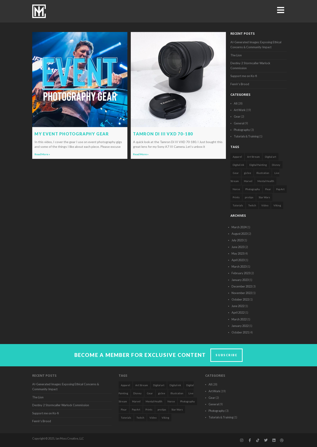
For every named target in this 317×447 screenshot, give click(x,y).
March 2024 (239, 227)
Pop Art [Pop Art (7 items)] (280, 189)
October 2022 (240, 299)
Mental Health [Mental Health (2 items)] (265, 181)
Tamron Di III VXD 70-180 (163, 133)
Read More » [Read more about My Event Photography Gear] (42, 154)
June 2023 (238, 247)
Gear (237, 116)
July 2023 (237, 240)
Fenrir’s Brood (239, 84)
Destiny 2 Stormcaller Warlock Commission (60, 405)
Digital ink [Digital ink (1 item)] (238, 164)
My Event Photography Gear (71, 133)
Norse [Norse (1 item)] (236, 189)
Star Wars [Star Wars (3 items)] (264, 197)
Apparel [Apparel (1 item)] (237, 156)
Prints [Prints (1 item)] (236, 197)
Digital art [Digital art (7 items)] (270, 156)
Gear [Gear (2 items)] (236, 172)
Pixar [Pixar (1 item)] (268, 189)
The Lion (236, 55)
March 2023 (239, 266)
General (239, 123)
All (235, 103)
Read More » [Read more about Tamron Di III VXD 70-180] (141, 154)
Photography (242, 130)
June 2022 (238, 306)
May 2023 (238, 253)
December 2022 (242, 286)
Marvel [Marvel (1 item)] (248, 181)
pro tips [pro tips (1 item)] (249, 197)
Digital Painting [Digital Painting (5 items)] (258, 164)
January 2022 (240, 326)
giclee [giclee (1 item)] (247, 172)
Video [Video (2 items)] (264, 205)
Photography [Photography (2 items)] (252, 189)
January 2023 (240, 280)
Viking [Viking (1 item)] (277, 205)
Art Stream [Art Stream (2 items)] (253, 156)
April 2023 (238, 260)
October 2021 (240, 332)
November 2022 (242, 293)
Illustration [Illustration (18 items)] (262, 172)
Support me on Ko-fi (243, 76)
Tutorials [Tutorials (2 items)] (238, 205)
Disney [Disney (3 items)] (276, 164)
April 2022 (238, 312)
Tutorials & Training (246, 136)
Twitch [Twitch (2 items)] (252, 205)
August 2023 (239, 233)
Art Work (240, 110)
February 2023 (241, 273)
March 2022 (239, 319)
